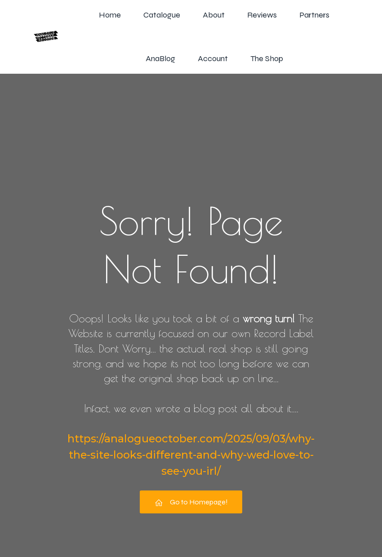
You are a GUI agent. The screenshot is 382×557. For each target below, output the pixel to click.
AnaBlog (160, 58)
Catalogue (161, 15)
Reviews (262, 15)
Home (110, 15)
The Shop (266, 58)
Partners (314, 15)
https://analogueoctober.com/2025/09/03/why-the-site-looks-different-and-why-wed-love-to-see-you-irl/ (191, 454)
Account (213, 58)
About (214, 15)
